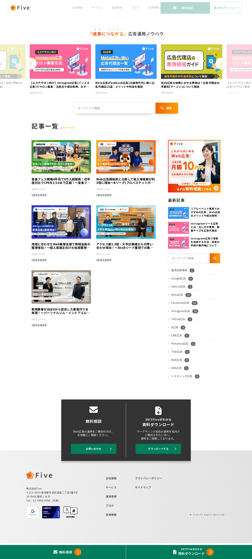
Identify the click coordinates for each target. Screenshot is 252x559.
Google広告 (182, 294)
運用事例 (130, 7)
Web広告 (180, 376)
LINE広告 (180, 351)
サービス (111, 7)
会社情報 (91, 7)
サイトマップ (143, 503)
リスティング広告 (185, 392)
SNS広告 (180, 384)
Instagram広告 (184, 327)
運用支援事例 (182, 286)
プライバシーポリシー (148, 494)
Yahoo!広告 (181, 302)
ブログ (149, 7)
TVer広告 (180, 367)
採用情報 (167, 7)
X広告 (178, 343)
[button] (30, 78)
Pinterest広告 (183, 359)
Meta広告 (181, 310)
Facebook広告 (184, 318)
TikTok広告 (181, 335)
